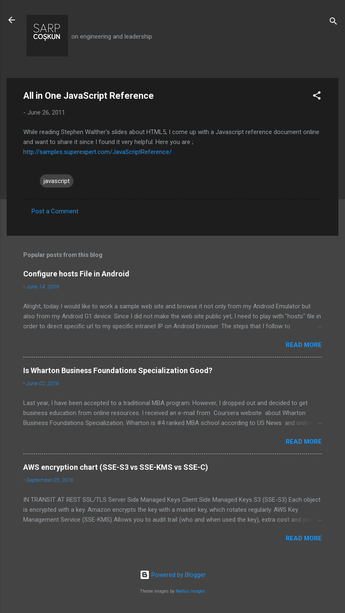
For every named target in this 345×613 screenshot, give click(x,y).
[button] (317, 96)
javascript (57, 181)
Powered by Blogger (173, 575)
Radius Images (190, 591)
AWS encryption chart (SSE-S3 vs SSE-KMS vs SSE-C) (115, 467)
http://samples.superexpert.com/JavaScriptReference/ (97, 152)
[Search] (333, 22)
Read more (304, 345)
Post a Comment (55, 211)
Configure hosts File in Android (76, 273)
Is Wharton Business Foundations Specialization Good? (117, 370)
